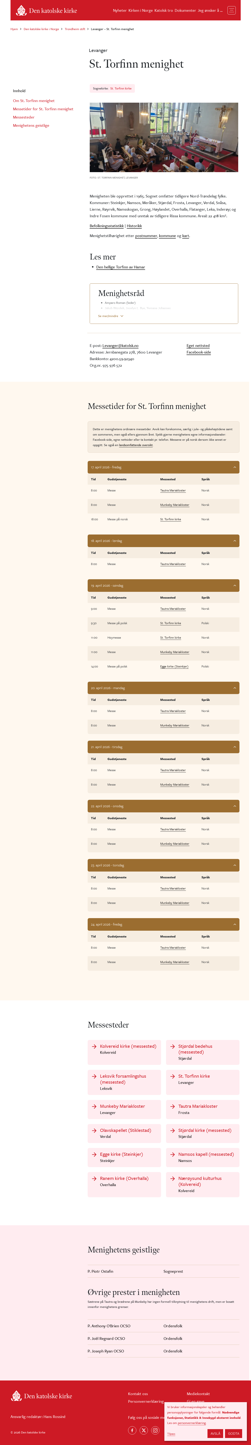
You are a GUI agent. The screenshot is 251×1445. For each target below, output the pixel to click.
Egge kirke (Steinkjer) (174, 666)
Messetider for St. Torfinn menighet (43, 109)
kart (185, 235)
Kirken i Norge (140, 10)
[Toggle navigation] (231, 10)
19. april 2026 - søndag (107, 585)
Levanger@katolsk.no (121, 345)
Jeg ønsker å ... (210, 10)
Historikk (134, 225)
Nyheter (120, 10)
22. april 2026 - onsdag (107, 805)
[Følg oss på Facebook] (132, 1430)
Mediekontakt (198, 1393)
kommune (167, 235)
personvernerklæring (192, 1422)
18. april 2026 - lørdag (106, 540)
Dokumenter (185, 10)
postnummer (146, 235)
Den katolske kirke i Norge (41, 29)
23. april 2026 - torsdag (107, 865)
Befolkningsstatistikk (107, 225)
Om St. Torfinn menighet (34, 100)
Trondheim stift (75, 29)
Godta (233, 1433)
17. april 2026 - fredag (106, 467)
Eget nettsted (198, 345)
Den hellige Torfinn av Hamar (120, 267)
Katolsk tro (163, 10)
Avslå (215, 1433)
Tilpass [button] (171, 1434)
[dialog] (205, 1421)
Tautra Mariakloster (173, 490)
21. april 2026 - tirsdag (106, 746)
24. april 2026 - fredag (106, 924)
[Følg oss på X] (144, 1430)
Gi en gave (195, 1401)
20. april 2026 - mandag (108, 687)
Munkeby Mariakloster (174, 504)
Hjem (14, 29)
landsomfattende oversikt (136, 445)
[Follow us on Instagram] (155, 1430)
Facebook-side (199, 352)
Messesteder (24, 117)
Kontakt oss (138, 1393)
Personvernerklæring (146, 1401)
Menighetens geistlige (31, 125)
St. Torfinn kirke (121, 88)
